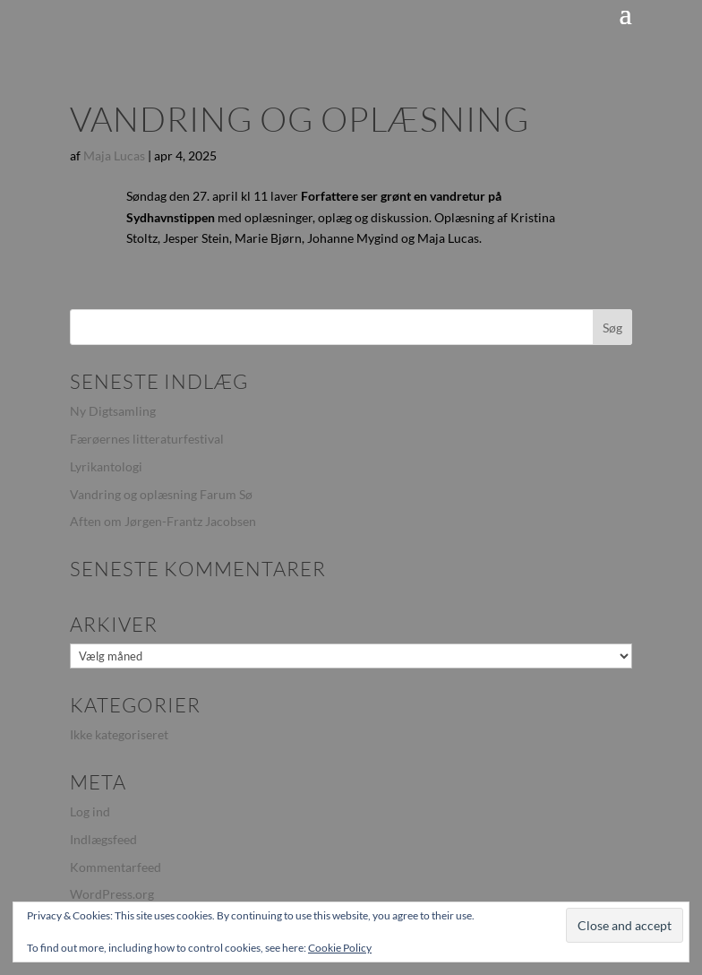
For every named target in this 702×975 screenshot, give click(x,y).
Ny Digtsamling (113, 410)
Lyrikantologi (106, 466)
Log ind (90, 811)
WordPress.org (112, 894)
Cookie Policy (340, 947)
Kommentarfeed (115, 867)
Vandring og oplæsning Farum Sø (161, 494)
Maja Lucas (114, 155)
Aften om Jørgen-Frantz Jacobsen (163, 521)
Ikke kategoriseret (119, 734)
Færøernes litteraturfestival (147, 438)
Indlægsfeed (103, 839)
